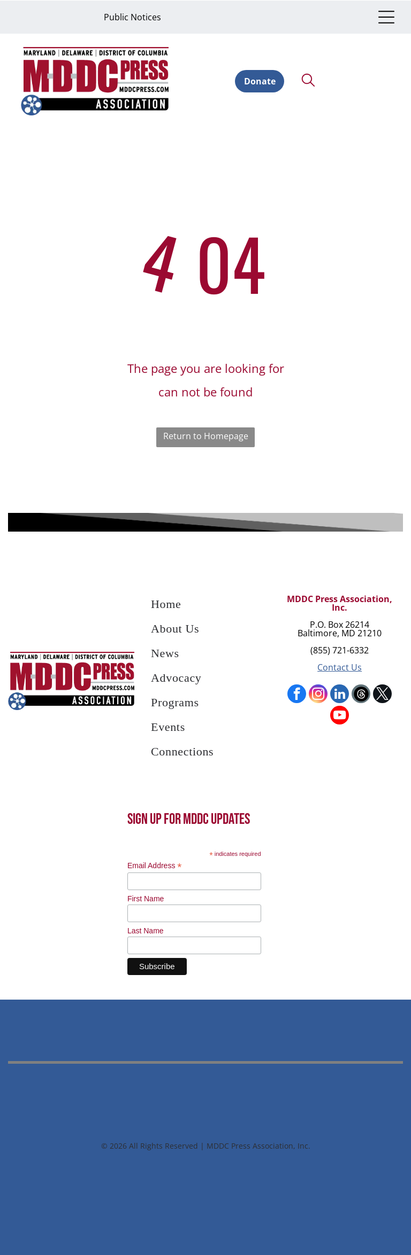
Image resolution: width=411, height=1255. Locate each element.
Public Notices (132, 16)
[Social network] (361, 694)
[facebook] (296, 694)
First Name (145, 897)
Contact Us (339, 666)
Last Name (145, 929)
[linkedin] (339, 694)
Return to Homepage (205, 435)
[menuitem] (205, 606)
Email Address (154, 864)
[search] (308, 80)
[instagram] (318, 694)
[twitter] (382, 694)
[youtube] (339, 715)
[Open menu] (386, 17)
